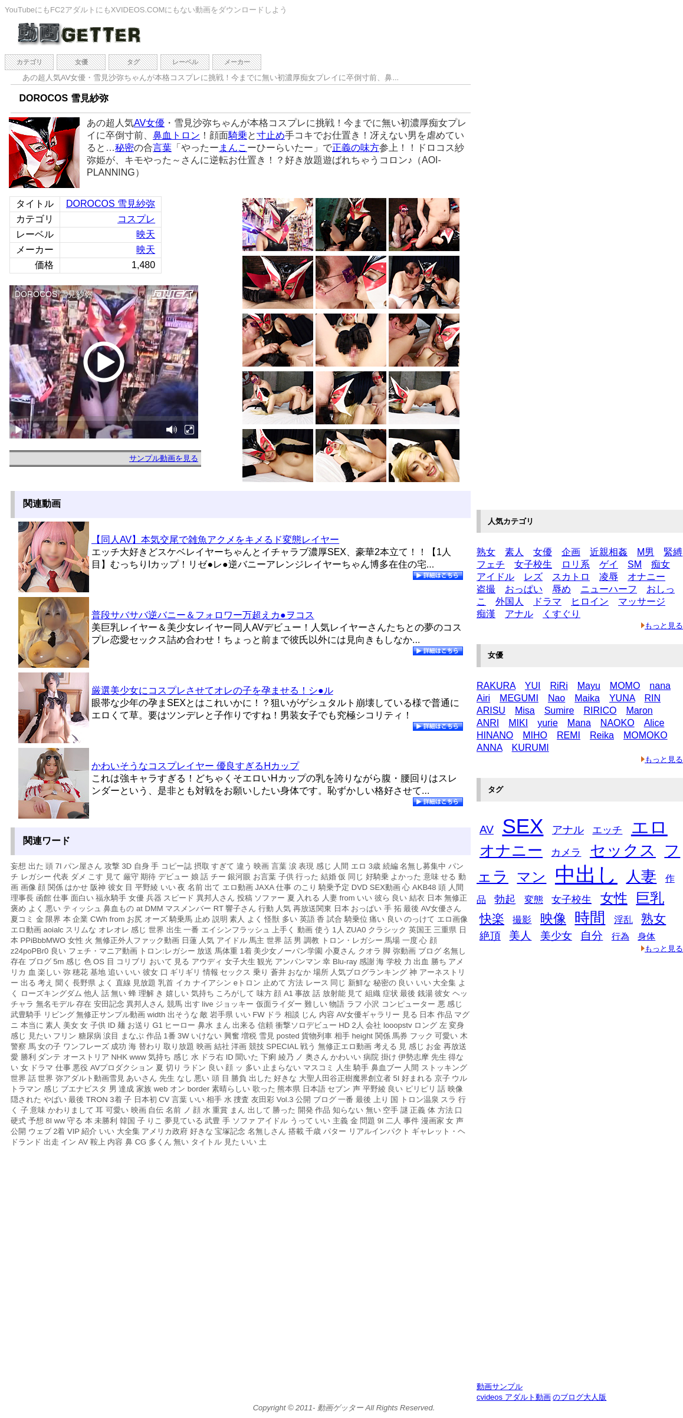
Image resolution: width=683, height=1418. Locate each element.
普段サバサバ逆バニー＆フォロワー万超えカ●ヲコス (202, 615)
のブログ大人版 (579, 1397)
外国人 (509, 601)
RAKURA (496, 686)
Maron (639, 710)
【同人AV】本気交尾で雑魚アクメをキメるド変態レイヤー (215, 540)
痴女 (660, 564)
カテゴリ (29, 61)
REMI (568, 735)
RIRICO (599, 710)
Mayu (588, 686)
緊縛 (673, 552)
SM (635, 564)
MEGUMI (519, 698)
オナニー (646, 577)
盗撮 (486, 589)
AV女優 (149, 123)
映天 (145, 234)
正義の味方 (355, 148)
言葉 (162, 148)
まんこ (233, 148)
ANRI (488, 723)
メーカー (237, 61)
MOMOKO (645, 735)
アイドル (495, 577)
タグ (133, 61)
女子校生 (533, 564)
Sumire (559, 710)
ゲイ (608, 564)
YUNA (622, 698)
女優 (81, 61)
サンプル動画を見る (163, 458)
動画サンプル (500, 1386)
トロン (186, 135)
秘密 (124, 148)
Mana (579, 723)
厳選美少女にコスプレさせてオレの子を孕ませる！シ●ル (212, 690)
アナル (519, 614)
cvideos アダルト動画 (514, 1397)
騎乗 (237, 135)
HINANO (495, 735)
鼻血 (162, 135)
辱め (561, 589)
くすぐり (561, 614)
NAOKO (617, 723)
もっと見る (662, 625)
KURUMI (530, 748)
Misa (525, 710)
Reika (602, 735)
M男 (645, 552)
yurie (547, 723)
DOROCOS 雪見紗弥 (110, 204)
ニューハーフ (608, 589)
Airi (483, 698)
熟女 (486, 552)
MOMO (625, 686)
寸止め (271, 135)
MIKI (518, 723)
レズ (533, 577)
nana (660, 686)
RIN (653, 698)
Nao (556, 698)
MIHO (535, 735)
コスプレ (136, 219)
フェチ (491, 564)
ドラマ (547, 601)
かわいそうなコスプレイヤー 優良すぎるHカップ (195, 766)
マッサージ (641, 601)
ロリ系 (575, 564)
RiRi (558, 686)
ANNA (490, 748)
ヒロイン (590, 601)
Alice (654, 723)
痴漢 (486, 614)
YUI (533, 686)
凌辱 (608, 577)
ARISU (491, 710)
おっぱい (524, 589)
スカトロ (571, 577)
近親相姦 (609, 552)
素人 (514, 552)
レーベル (185, 61)
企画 (570, 552)
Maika (587, 698)
